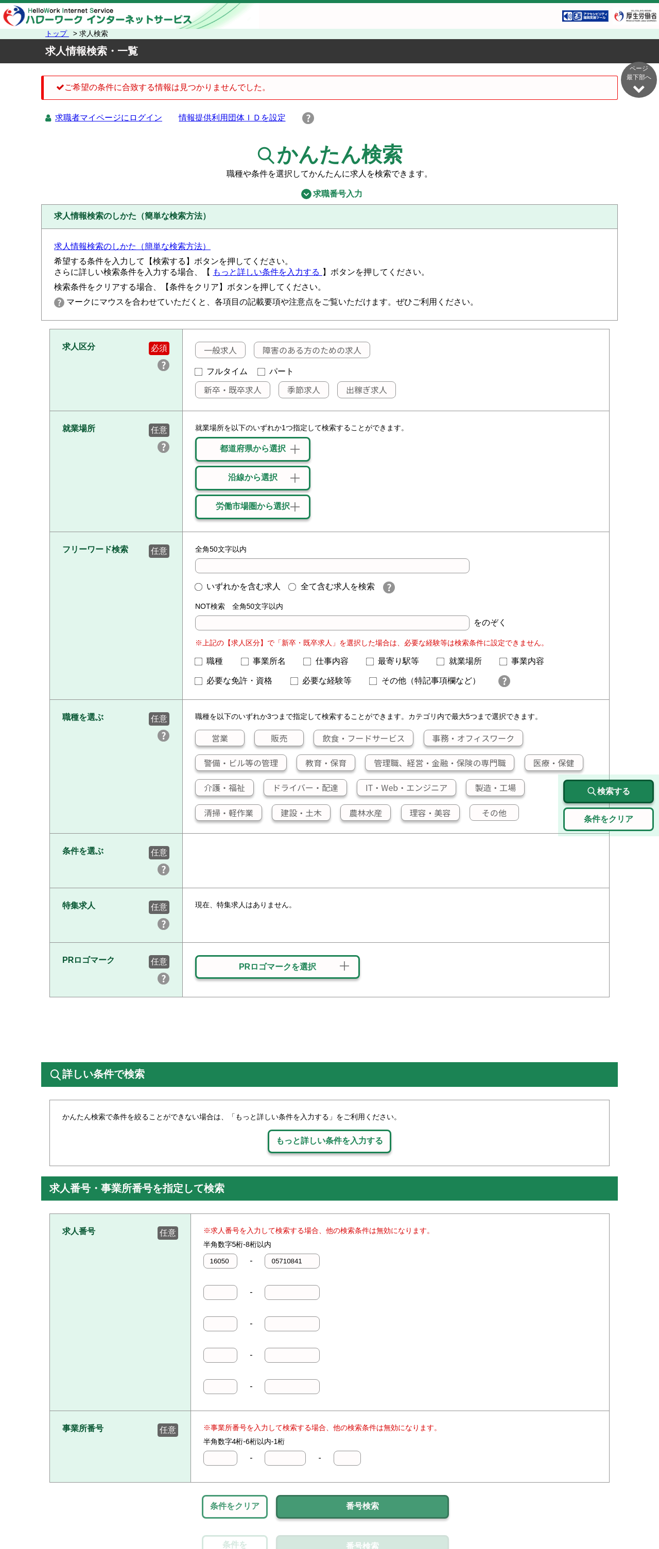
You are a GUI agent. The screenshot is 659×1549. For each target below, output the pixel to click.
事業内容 (526, 661)
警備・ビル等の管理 (237, 762)
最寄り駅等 (397, 661)
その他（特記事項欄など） (429, 680)
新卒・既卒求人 (229, 389)
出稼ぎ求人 (362, 389)
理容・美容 (426, 812)
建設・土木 (297, 812)
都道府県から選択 (253, 448)
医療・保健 (550, 762)
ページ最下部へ (639, 79)
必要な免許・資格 (238, 680)
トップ (57, 33)
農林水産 (361, 812)
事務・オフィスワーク (469, 738)
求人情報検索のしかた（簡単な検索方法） (132, 246)
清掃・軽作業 (224, 812)
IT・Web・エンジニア (402, 787)
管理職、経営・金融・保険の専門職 (436, 762)
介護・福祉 (220, 787)
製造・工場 (491, 787)
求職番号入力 (329, 194)
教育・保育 (321, 762)
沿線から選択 (253, 477)
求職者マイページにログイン (108, 117)
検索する (608, 791)
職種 (213, 661)
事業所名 (267, 661)
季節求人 (299, 389)
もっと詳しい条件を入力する (267, 272)
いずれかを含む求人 (238, 586)
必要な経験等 (325, 680)
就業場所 (463, 661)
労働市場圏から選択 (253, 506)
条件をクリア (234, 1506)
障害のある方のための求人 (307, 350)
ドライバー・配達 (301, 787)
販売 (271, 738)
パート (276, 371)
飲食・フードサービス (359, 738)
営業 (212, 738)
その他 (488, 812)
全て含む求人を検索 (331, 586)
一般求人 (216, 350)
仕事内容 (330, 661)
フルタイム (221, 371)
